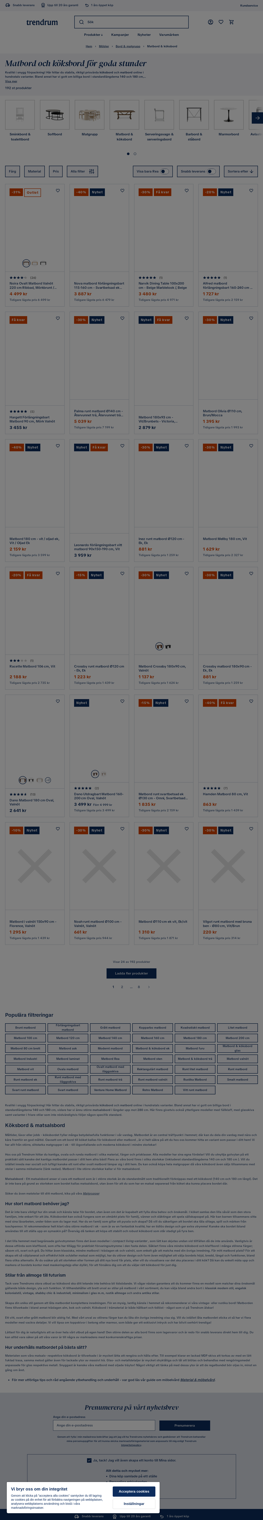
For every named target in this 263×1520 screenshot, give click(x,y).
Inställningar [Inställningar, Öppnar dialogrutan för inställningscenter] (134, 1504)
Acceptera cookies (134, 1491)
